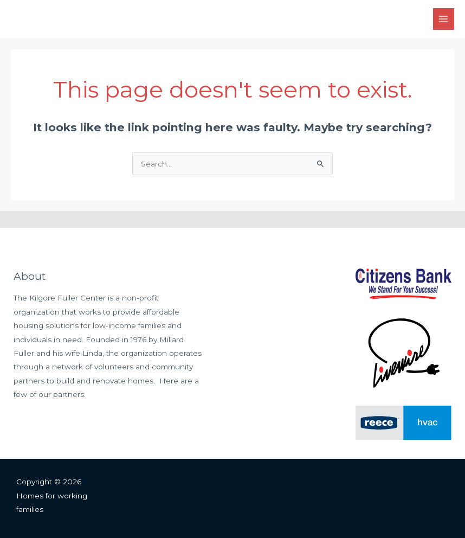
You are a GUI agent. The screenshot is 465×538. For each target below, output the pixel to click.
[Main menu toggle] (443, 18)
